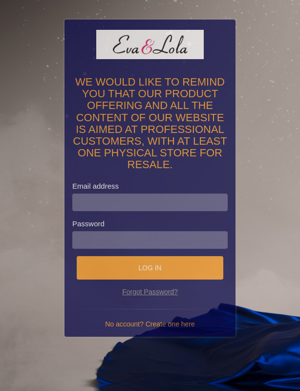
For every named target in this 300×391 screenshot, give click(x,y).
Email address (95, 186)
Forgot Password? (150, 292)
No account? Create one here (150, 324)
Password (88, 223)
